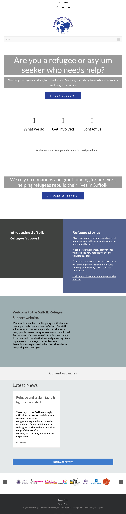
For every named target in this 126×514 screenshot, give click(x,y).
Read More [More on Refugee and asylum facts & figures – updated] (21, 443)
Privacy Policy (63, 504)
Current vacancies (63, 373)
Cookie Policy (63, 500)
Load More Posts (63, 462)
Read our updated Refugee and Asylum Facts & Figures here (68, 150)
